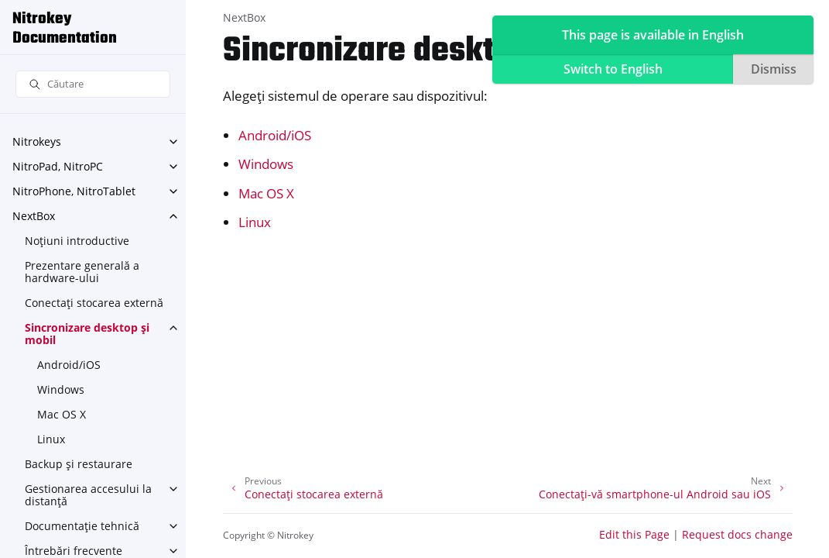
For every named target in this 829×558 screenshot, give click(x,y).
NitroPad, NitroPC (57, 166)
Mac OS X (61, 414)
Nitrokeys (36, 141)
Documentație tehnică (82, 525)
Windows (60, 389)
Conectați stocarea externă (94, 302)
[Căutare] (93, 84)
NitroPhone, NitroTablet (73, 191)
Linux (51, 439)
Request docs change (737, 534)
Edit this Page (634, 534)
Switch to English (613, 69)
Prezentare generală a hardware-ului (82, 271)
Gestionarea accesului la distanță (88, 494)
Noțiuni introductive (77, 240)
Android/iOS (69, 364)
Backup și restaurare (78, 463)
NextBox (33, 215)
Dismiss (773, 69)
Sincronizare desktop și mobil (87, 333)
